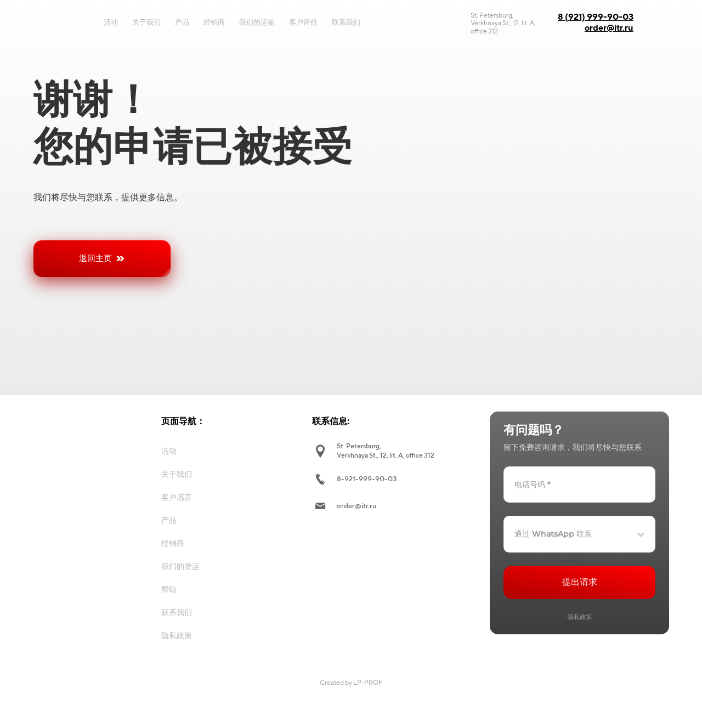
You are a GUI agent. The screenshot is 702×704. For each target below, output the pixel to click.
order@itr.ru (609, 27)
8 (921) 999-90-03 (595, 17)
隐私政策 (580, 617)
